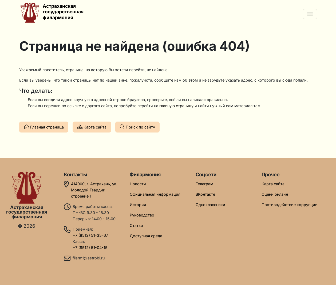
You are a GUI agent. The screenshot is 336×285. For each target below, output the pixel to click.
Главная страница (44, 127)
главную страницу (176, 105)
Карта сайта (91, 127)
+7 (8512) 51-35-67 (90, 235)
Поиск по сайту (137, 127)
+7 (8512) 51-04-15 (90, 247)
